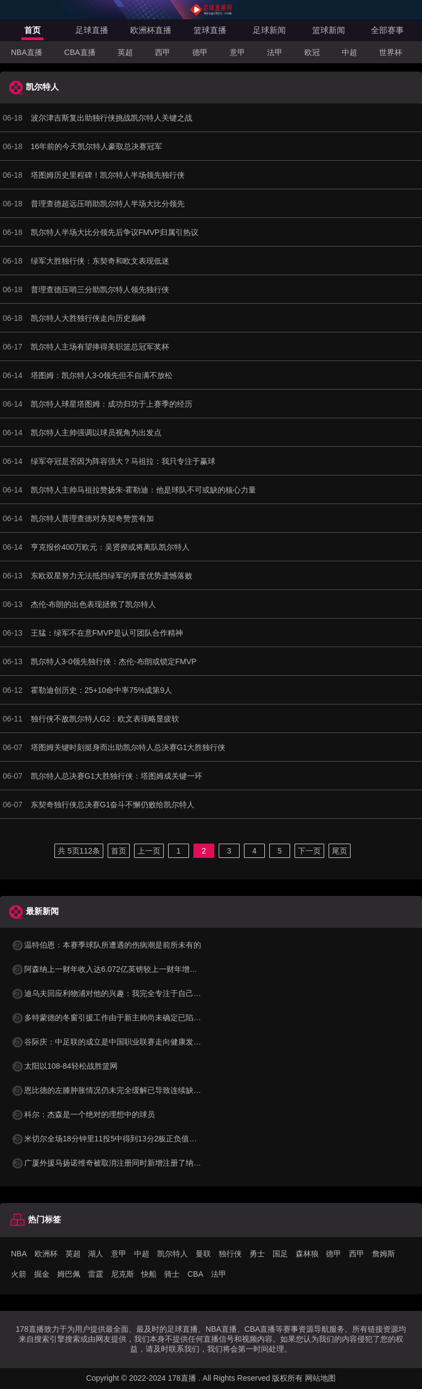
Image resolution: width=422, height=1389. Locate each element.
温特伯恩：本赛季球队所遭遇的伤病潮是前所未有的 (106, 944)
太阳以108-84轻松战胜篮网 (64, 1066)
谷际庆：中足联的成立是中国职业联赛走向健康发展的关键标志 (125, 1041)
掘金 (41, 1274)
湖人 (95, 1253)
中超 (349, 52)
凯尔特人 (172, 1253)
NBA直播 (26, 52)
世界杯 (390, 52)
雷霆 (95, 1274)
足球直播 (91, 30)
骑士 (172, 1274)
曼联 (203, 1253)
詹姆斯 (383, 1253)
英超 (125, 52)
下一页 (309, 850)
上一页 (148, 850)
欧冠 (312, 52)
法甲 (274, 52)
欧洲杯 (46, 1253)
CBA (195, 1274)
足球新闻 (269, 30)
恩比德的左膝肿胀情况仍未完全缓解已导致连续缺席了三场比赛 (125, 1090)
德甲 (200, 52)
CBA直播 (80, 52)
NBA (19, 1253)
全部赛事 (387, 30)
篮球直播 (209, 30)
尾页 (339, 850)
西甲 (162, 52)
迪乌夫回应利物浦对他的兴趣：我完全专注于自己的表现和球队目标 (133, 993)
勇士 (257, 1253)
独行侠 (230, 1253)
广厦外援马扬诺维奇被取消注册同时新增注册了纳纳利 (110, 1162)
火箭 (18, 1274)
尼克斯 (122, 1274)
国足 (280, 1253)
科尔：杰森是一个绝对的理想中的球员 (83, 1114)
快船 (149, 1274)
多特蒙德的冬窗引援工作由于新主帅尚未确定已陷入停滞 (113, 1017)
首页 (32, 30)
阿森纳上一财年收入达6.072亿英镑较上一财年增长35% (112, 969)
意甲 (237, 52)
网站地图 (320, 1378)
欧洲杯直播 (150, 30)
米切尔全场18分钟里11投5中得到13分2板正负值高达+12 (114, 1138)
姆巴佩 (68, 1274)
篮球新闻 (328, 30)
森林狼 (307, 1253)
